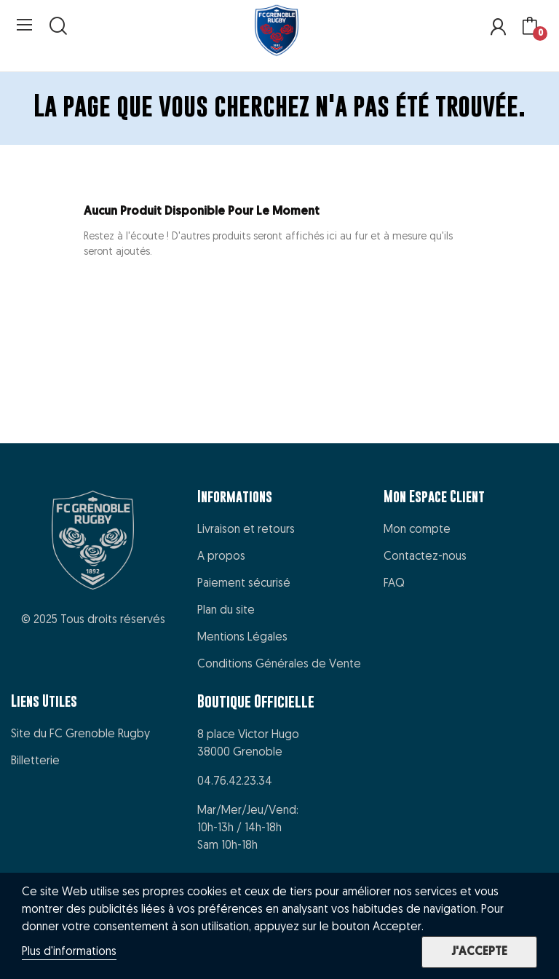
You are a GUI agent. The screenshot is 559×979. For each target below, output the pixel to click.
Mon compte (417, 530)
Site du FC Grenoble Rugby (80, 734)
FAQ (394, 584)
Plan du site (226, 611)
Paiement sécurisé (243, 584)
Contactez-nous (425, 557)
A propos (221, 557)
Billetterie (35, 761)
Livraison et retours (246, 530)
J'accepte (479, 952)
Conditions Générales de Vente (279, 664)
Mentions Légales (242, 637)
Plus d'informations (69, 952)
